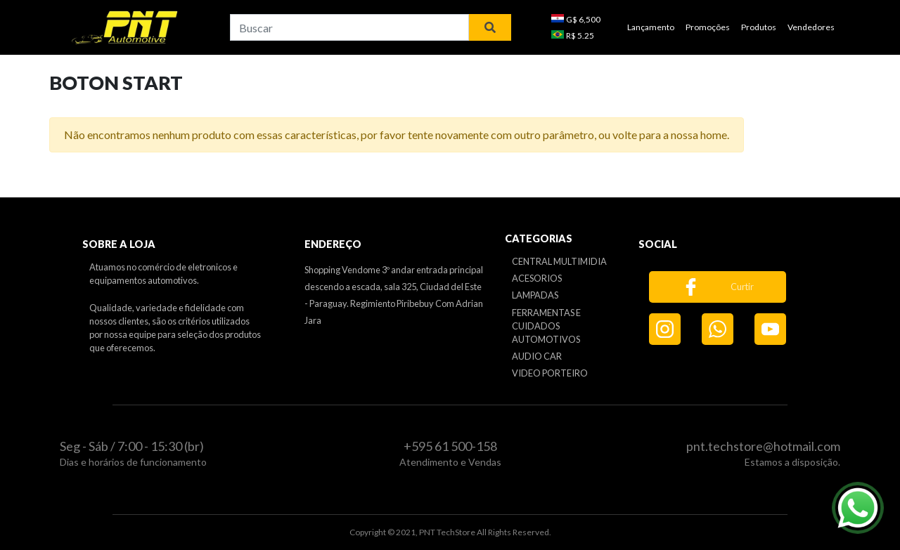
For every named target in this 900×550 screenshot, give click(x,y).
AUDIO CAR (537, 356)
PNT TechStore (447, 532)
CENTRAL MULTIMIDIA (559, 261)
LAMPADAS (535, 295)
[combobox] (349, 27)
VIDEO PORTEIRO (550, 373)
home (713, 134)
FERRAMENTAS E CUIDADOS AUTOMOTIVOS (546, 326)
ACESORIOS (537, 278)
